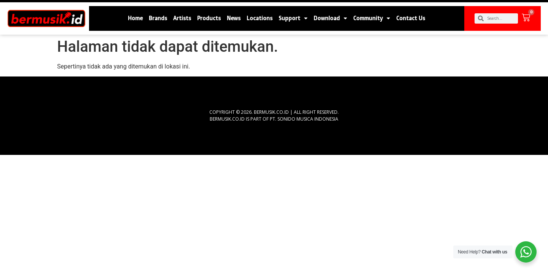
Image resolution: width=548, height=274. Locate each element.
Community (371, 18)
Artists (182, 18)
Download (330, 18)
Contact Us (410, 18)
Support (293, 18)
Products (209, 18)
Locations (259, 18)
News (234, 18)
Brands (158, 18)
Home (135, 18)
